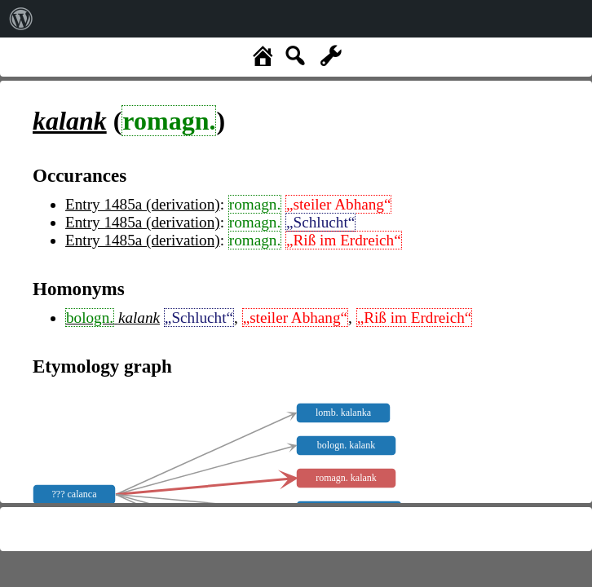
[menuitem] (21, 19)
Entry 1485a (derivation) (142, 204)
